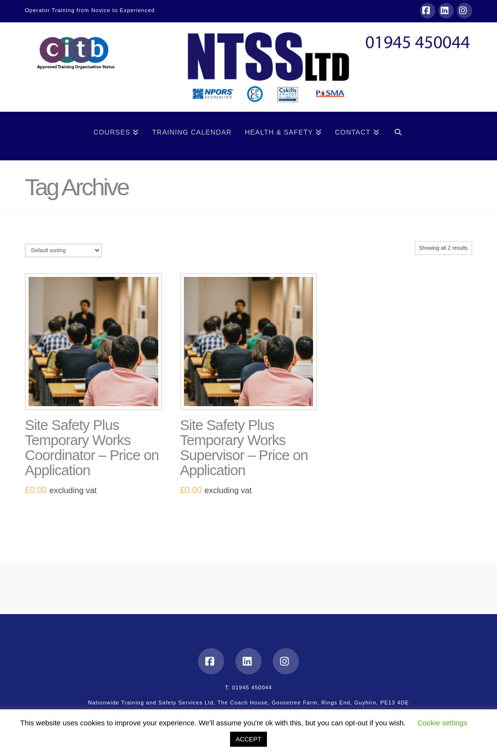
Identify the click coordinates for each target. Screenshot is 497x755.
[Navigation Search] (398, 136)
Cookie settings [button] (442, 723)
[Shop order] (63, 250)
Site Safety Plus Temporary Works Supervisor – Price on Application (244, 447)
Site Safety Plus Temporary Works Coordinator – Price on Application (92, 447)
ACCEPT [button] (249, 739)
